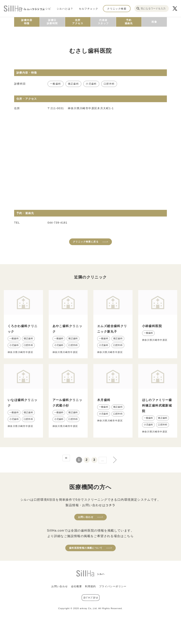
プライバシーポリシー (113, 586)
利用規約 (90, 586)
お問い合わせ (85, 517)
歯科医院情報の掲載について (85, 548)
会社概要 (76, 586)
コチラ (110, 505)
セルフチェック (88, 8)
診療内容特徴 (26, 22)
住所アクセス (77, 22)
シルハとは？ (65, 8)
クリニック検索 (116, 8)
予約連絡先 (129, 22)
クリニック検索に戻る (86, 241)
